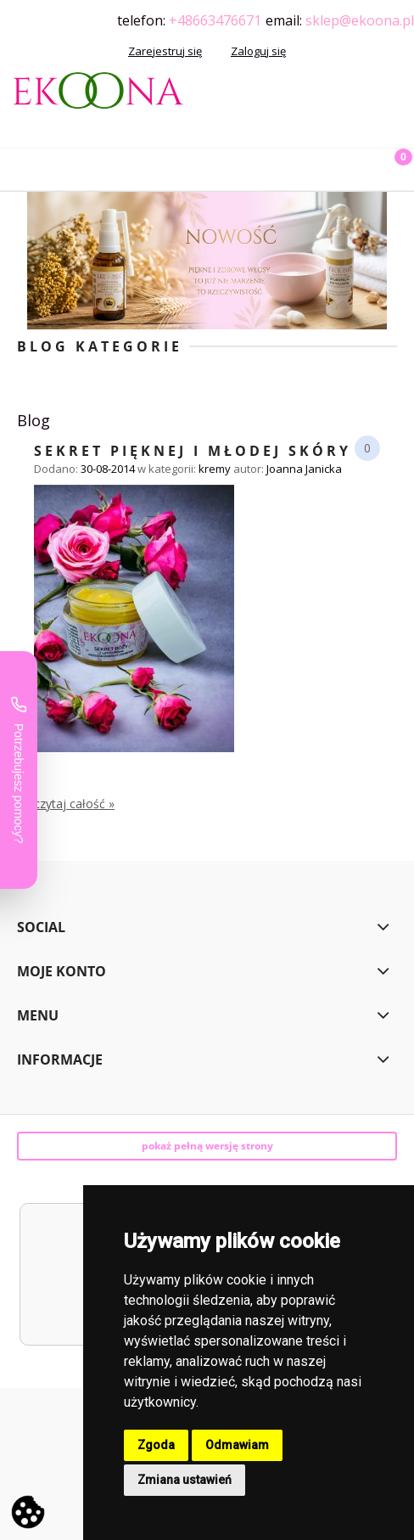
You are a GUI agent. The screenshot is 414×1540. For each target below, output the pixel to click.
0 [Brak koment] (367, 448)
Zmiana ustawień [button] (184, 1480)
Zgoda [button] (156, 1445)
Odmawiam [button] (237, 1445)
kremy (215, 468)
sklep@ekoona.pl (359, 20)
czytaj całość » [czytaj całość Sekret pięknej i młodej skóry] (74, 804)
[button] (21, 166)
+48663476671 (215, 20)
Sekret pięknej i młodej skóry (192, 449)
